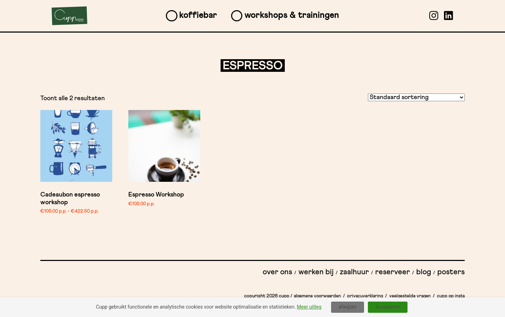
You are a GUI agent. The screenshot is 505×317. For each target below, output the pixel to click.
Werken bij (316, 272)
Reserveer (392, 272)
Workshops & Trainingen (291, 15)
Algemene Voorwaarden (317, 296)
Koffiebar (198, 15)
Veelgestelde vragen (410, 296)
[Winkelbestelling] (416, 97)
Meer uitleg (309, 307)
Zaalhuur (354, 272)
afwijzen (347, 307)
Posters (451, 272)
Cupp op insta (451, 296)
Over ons (277, 272)
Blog (423, 272)
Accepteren (387, 307)
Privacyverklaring (365, 296)
